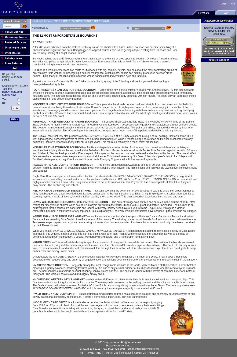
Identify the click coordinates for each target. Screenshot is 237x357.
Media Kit (126, 352)
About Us (153, 352)
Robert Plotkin (44, 41)
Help (81, 352)
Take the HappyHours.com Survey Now (12, 91)
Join (233, 3)
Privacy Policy (94, 352)
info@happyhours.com (147, 348)
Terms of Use (111, 352)
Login (223, 3)
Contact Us (140, 352)
